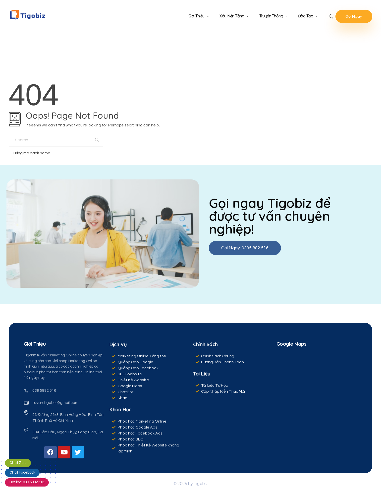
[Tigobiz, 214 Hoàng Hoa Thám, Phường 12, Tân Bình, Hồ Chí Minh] (315, 390)
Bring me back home (29, 153)
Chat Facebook (22, 472)
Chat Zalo (17, 463)
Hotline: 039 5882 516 (26, 482)
